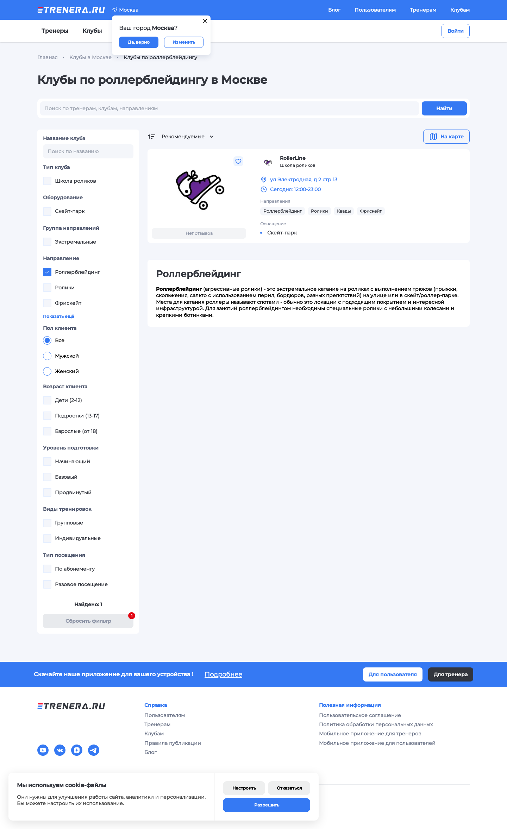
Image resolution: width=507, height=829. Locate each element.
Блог (334, 10)
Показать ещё (58, 316)
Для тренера (451, 674)
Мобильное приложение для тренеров (370, 733)
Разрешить (266, 805)
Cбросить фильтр (99, 619)
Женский (61, 371)
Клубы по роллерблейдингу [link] (160, 57)
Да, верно (139, 42)
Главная (47, 57)
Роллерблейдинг (282, 211)
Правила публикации (172, 743)
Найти (444, 108)
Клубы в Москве (90, 57)
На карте (446, 136)
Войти (455, 31)
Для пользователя (393, 674)
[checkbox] (47, 181)
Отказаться (289, 788)
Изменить (184, 42)
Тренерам (423, 10)
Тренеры (55, 30)
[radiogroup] (88, 356)
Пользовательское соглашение (360, 715)
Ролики (319, 211)
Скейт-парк (282, 233)
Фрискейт (371, 211)
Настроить (244, 788)
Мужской (61, 356)
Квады (344, 211)
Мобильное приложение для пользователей (377, 743)
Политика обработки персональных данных (376, 724)
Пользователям (375, 10)
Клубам (460, 10)
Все (53, 340)
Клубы (92, 30)
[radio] (47, 340)
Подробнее (223, 674)
